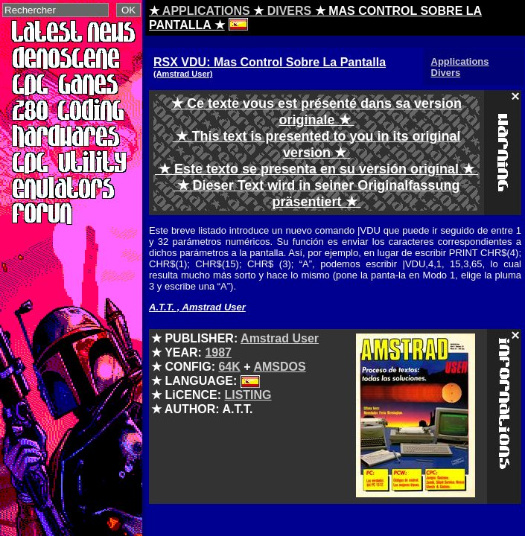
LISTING (247, 395)
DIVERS (289, 10)
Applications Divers (460, 67)
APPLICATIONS (206, 10)
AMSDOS (279, 366)
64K (229, 366)
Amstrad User (280, 338)
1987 (218, 352)
